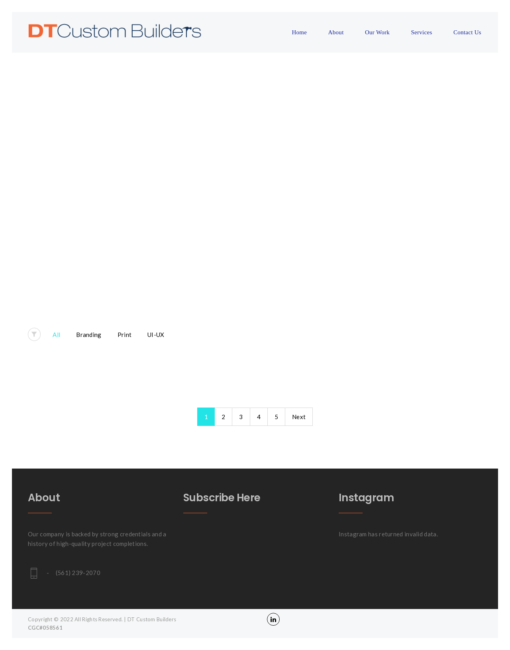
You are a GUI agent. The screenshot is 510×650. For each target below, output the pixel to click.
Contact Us (467, 32)
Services (421, 32)
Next (299, 416)
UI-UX (156, 334)
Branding (88, 334)
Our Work (377, 32)
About (336, 32)
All (56, 334)
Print (125, 334)
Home (299, 32)
